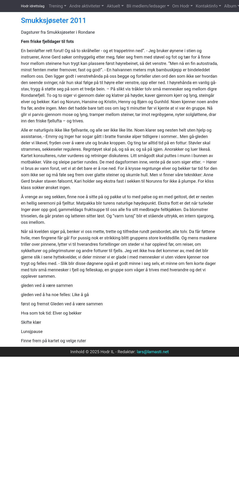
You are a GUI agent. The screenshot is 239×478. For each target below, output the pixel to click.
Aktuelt (113, 6)
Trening (56, 6)
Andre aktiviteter (84, 6)
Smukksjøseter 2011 (53, 20)
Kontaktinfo (207, 6)
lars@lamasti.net (153, 351)
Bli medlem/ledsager (146, 6)
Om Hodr (180, 6)
